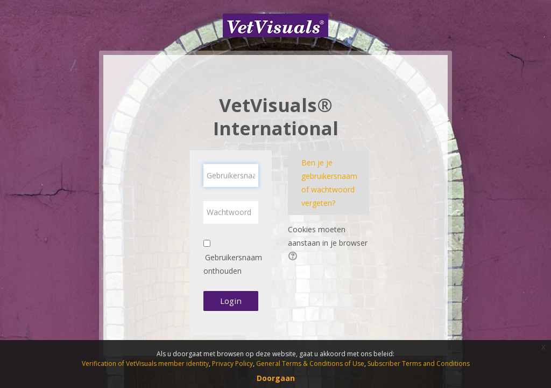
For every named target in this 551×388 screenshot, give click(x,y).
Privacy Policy (232, 363)
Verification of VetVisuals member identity (145, 363)
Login (231, 300)
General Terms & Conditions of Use (310, 363)
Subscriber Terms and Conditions (419, 363)
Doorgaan (276, 378)
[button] (294, 257)
